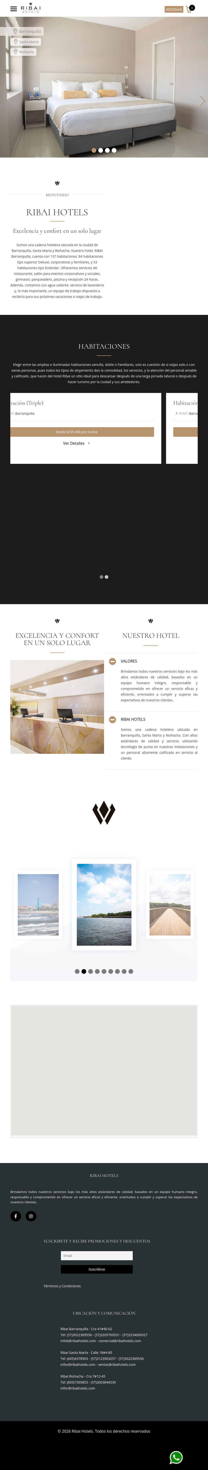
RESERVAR (174, 9)
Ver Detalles (76, 443)
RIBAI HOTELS (127, 719)
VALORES (123, 661)
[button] (94, 150)
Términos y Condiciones (62, 1286)
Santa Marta (25, 41)
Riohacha (23, 51)
